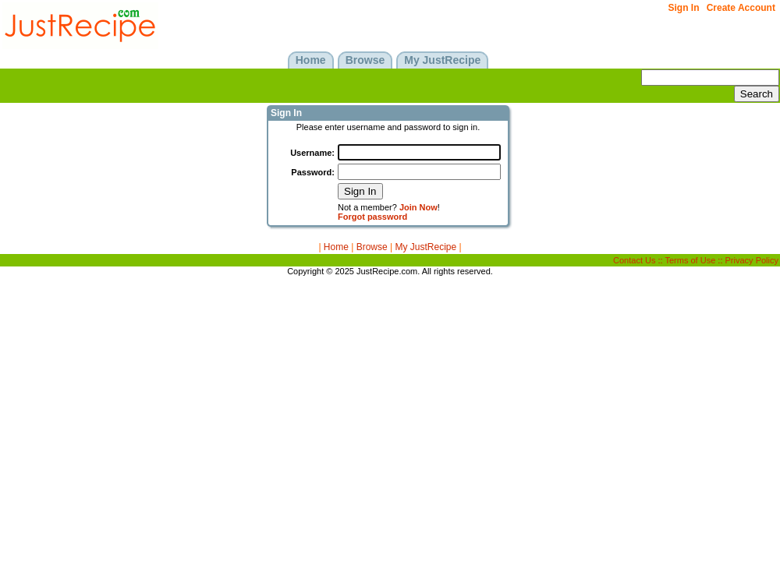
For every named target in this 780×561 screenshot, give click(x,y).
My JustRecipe (425, 247)
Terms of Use (690, 260)
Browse (372, 247)
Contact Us (634, 260)
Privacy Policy (751, 260)
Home (336, 247)
